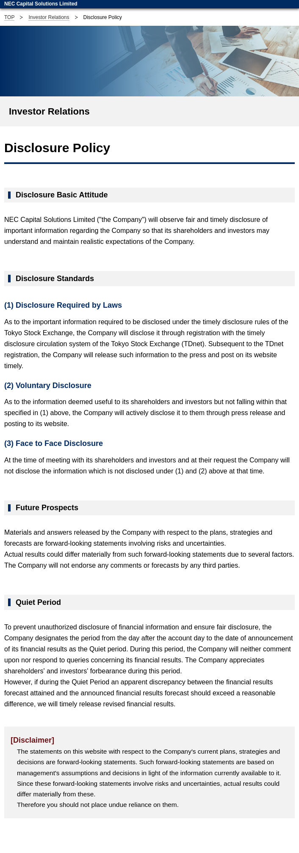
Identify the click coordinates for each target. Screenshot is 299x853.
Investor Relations (48, 17)
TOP (9, 17)
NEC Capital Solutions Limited (41, 4)
